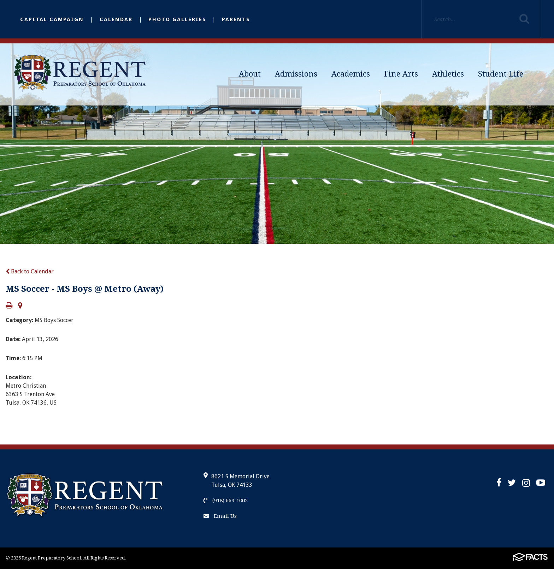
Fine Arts (401, 73)
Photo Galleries (177, 19)
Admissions (296, 73)
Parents (236, 19)
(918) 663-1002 (226, 500)
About (250, 73)
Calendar (116, 19)
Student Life (500, 73)
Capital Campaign (52, 19)
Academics (350, 73)
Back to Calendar (30, 271)
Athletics (448, 73)
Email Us (220, 516)
